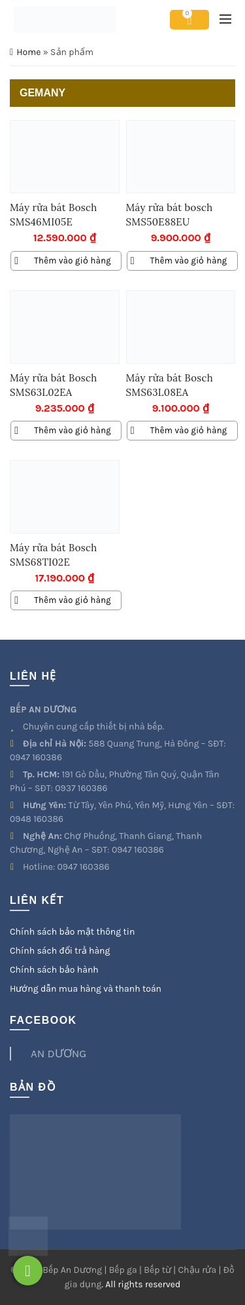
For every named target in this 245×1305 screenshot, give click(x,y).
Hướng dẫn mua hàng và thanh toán (85, 988)
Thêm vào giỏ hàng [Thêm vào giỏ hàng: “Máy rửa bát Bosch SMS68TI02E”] (72, 600)
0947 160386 (36, 757)
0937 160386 (81, 788)
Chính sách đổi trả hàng (60, 950)
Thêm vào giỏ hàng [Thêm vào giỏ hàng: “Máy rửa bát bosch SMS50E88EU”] (188, 260)
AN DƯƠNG (58, 1053)
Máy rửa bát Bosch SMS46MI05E (53, 214)
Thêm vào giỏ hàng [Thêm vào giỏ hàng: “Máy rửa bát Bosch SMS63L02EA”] (72, 430)
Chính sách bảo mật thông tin (72, 931)
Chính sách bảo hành (54, 969)
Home (28, 52)
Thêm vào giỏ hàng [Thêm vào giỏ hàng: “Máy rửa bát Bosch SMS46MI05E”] (72, 260)
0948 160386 (36, 819)
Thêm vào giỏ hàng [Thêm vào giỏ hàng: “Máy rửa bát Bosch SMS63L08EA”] (188, 430)
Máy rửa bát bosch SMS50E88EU (169, 214)
